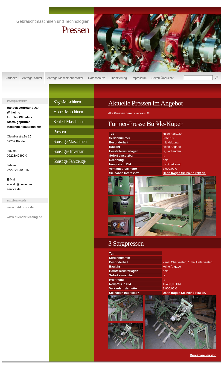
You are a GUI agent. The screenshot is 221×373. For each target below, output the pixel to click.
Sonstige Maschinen (70, 141)
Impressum (139, 78)
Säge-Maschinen (67, 101)
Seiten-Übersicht (162, 78)
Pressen (59, 131)
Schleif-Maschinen (68, 121)
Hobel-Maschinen (68, 111)
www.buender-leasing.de (24, 217)
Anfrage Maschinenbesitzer (65, 78)
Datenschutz (96, 78)
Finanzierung (118, 78)
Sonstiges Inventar (68, 151)
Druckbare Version (203, 355)
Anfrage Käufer (32, 78)
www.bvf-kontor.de (20, 207)
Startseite (11, 78)
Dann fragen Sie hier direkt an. (184, 173)
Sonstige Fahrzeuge (69, 161)
